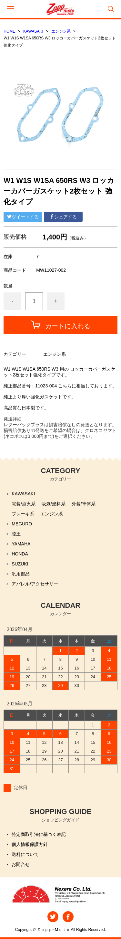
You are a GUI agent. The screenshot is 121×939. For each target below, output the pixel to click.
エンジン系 (61, 31)
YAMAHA (21, 543)
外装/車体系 (84, 503)
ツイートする (23, 216)
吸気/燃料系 (54, 503)
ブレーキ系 (23, 513)
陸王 (16, 533)
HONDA (20, 553)
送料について (25, 854)
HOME (9, 31)
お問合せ (21, 864)
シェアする (63, 216)
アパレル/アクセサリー (35, 583)
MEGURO (22, 523)
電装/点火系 (23, 503)
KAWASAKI (33, 31)
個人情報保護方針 (30, 844)
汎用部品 (21, 573)
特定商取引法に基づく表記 (39, 834)
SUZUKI (20, 563)
